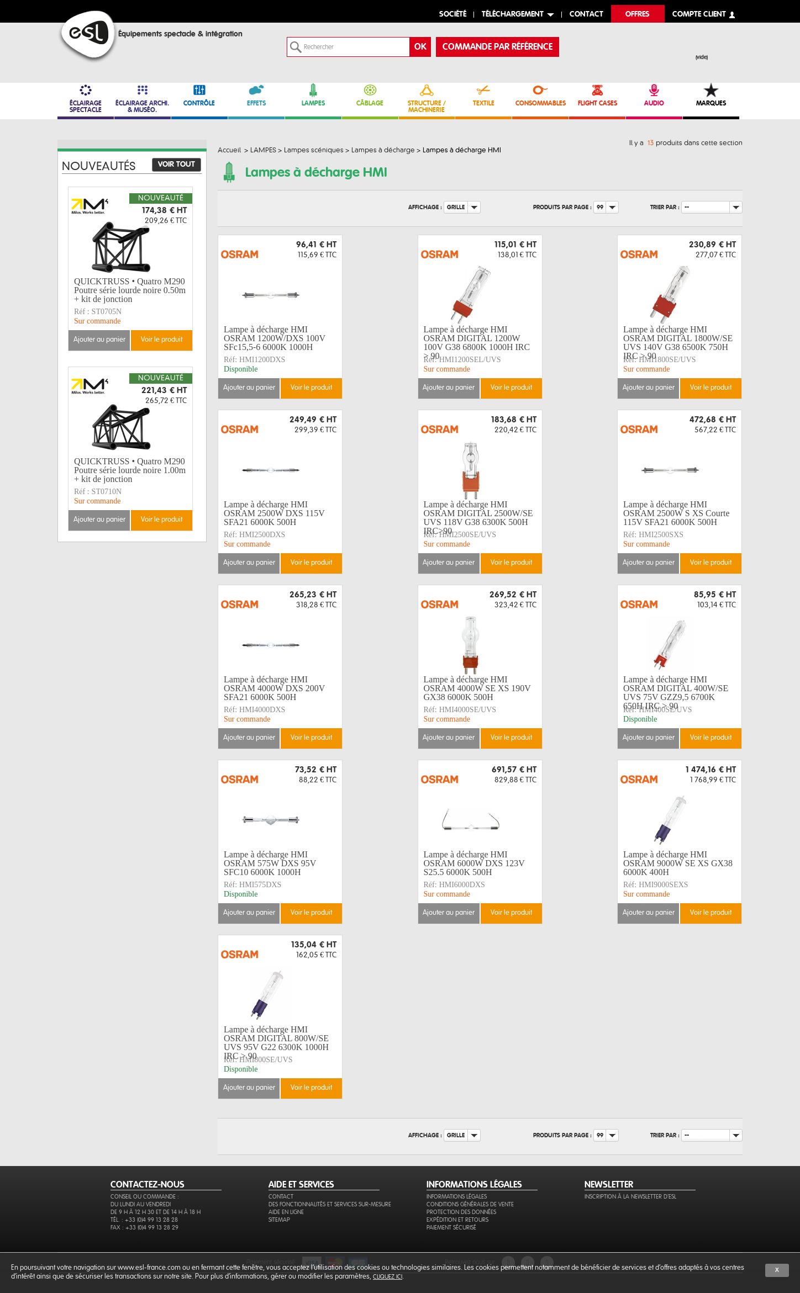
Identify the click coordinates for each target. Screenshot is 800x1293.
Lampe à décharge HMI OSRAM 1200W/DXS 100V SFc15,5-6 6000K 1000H (274, 338)
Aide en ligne (286, 1212)
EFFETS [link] (256, 95)
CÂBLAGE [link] (370, 95)
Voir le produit (311, 387)
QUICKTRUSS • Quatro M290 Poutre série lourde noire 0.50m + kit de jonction (130, 290)
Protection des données (461, 1212)
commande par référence (497, 47)
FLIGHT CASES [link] (597, 95)
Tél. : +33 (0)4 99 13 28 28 (144, 1220)
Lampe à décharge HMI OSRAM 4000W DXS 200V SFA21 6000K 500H (274, 688)
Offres (637, 14)
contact (586, 14)
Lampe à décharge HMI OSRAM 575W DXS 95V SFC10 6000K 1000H (270, 863)
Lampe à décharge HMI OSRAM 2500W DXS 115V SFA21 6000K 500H (274, 513)
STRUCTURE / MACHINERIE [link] (427, 98)
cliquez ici (387, 1277)
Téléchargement (513, 14)
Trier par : (665, 207)
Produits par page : (562, 207)
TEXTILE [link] (483, 95)
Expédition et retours (457, 1220)
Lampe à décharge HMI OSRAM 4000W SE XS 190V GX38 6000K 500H (477, 688)
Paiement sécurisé (451, 1228)
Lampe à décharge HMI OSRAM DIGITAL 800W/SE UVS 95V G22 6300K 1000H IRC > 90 (276, 1043)
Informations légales (457, 1197)
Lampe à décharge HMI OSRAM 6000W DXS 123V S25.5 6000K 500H (474, 863)
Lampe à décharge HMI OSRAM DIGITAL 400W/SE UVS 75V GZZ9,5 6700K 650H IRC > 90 (675, 693)
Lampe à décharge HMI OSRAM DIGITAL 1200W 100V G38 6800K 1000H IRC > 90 (477, 343)
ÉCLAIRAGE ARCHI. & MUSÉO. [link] (142, 98)
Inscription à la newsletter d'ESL (630, 1197)
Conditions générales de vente (470, 1204)
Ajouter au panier (249, 387)
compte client (699, 14)
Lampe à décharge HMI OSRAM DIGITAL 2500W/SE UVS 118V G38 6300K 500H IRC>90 (478, 518)
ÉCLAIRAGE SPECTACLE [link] (85, 98)
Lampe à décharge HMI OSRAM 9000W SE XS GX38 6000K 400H (678, 863)
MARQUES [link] (711, 95)
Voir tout (176, 164)
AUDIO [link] (654, 95)
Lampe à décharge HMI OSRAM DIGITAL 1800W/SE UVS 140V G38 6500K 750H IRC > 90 (678, 343)
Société (452, 14)
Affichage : (425, 207)
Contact (281, 1197)
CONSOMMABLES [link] (540, 95)
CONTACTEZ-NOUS (147, 1184)
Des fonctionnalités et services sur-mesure (330, 1204)
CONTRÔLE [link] (199, 95)
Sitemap (279, 1220)
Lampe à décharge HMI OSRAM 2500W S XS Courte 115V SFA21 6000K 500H (676, 513)
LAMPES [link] (313, 95)
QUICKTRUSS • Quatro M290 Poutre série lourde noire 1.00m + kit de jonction (130, 470)
